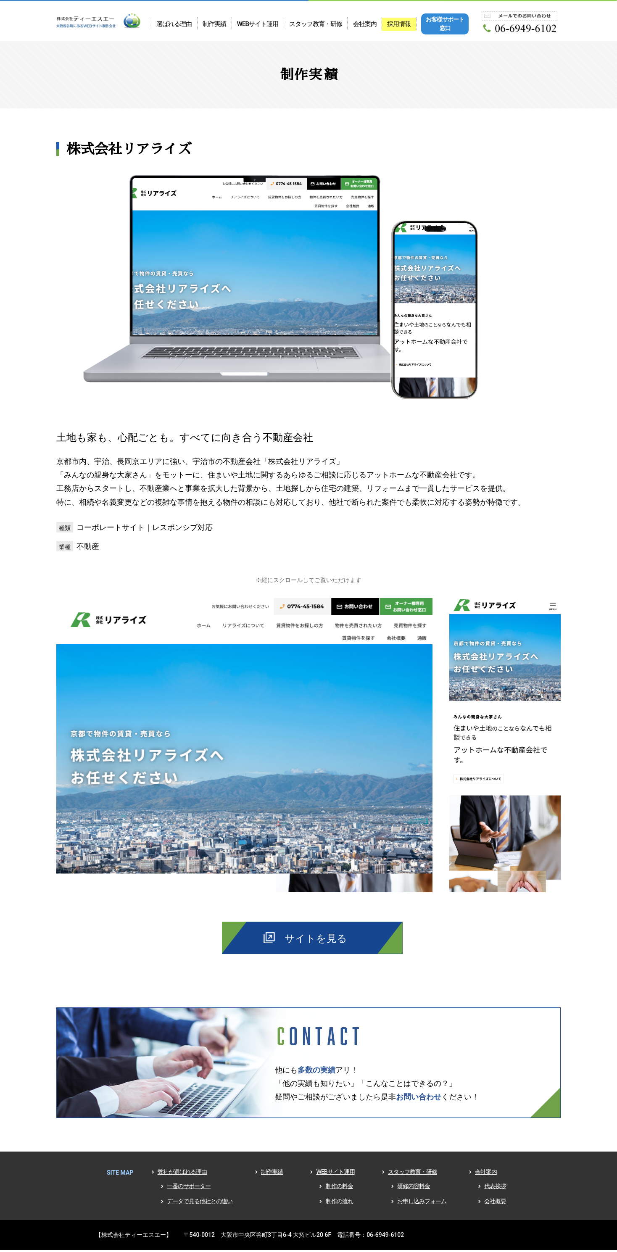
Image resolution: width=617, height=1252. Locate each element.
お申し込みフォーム (421, 1203)
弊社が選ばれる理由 (182, 1174)
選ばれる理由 (174, 24)
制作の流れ (339, 1203)
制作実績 (214, 24)
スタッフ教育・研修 (315, 24)
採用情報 (398, 24)
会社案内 (364, 24)
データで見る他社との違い (199, 1203)
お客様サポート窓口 (444, 24)
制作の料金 (339, 1189)
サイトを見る (316, 940)
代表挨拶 (495, 1189)
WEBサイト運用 (257, 24)
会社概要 (495, 1203)
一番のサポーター (189, 1189)
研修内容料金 (413, 1189)
